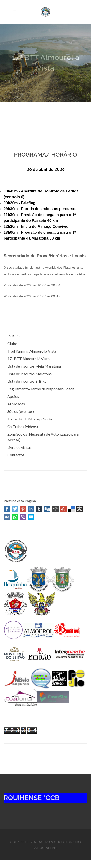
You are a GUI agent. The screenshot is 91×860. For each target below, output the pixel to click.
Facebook (7, 509)
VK (7, 517)
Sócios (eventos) (20, 411)
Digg (47, 509)
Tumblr (39, 509)
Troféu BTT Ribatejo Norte (29, 419)
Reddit (55, 509)
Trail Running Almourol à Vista (31, 351)
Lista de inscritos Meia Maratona (34, 366)
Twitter (15, 509)
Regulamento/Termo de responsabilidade (40, 388)
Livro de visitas (19, 447)
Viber (23, 517)
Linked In (31, 509)
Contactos (15, 455)
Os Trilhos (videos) (22, 426)
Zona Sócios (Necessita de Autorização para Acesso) (43, 437)
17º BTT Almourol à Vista (28, 358)
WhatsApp (15, 517)
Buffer (79, 509)
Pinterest (23, 509)
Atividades (16, 404)
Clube (12, 343)
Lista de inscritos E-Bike (26, 381)
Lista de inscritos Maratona (29, 373)
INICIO (13, 336)
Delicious (71, 509)
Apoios (13, 396)
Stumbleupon (63, 509)
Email (31, 517)
